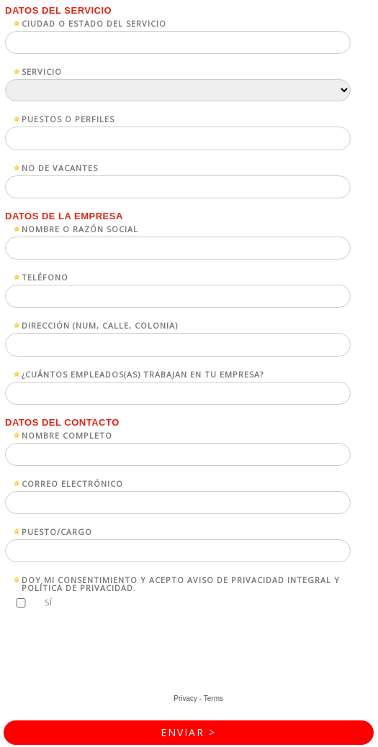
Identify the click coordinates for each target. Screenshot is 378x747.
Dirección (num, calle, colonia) (100, 324)
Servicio (42, 70)
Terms (213, 698)
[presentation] (116, 655)
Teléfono (45, 276)
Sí (49, 602)
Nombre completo (67, 434)
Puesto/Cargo (57, 531)
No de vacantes (60, 167)
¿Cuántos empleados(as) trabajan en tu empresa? (143, 373)
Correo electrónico (72, 482)
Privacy (185, 698)
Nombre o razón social (80, 228)
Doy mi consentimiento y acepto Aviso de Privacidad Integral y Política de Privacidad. (181, 583)
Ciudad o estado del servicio (94, 22)
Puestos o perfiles (68, 118)
